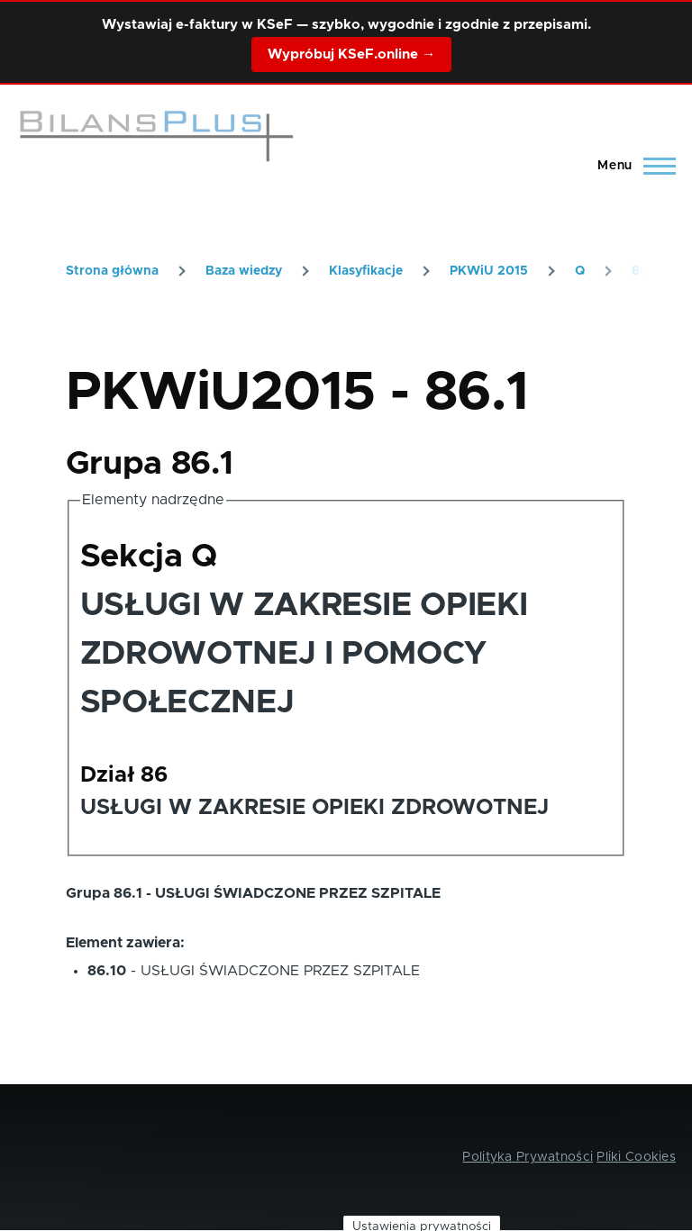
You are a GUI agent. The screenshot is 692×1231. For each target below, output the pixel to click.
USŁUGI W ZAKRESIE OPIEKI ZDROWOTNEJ (314, 808)
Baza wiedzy (243, 271)
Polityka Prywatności (527, 1157)
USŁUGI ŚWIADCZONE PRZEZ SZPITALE (280, 971)
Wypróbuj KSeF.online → (351, 54)
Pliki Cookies (636, 1157)
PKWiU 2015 (489, 271)
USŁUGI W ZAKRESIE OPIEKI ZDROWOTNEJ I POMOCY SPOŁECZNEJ (303, 654)
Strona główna (112, 271)
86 (640, 271)
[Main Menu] (631, 165)
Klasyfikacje (366, 271)
